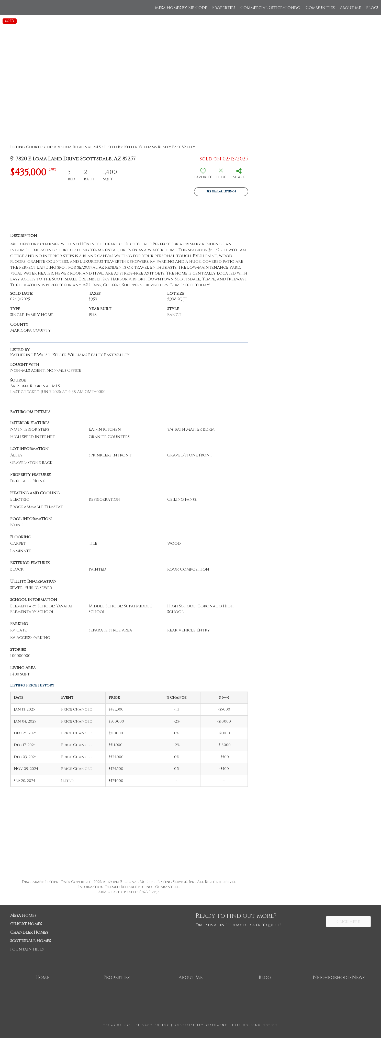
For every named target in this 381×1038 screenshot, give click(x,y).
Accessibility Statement (200, 1025)
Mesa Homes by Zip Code (181, 7)
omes (23, 915)
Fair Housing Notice (255, 1025)
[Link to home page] (6, 7)
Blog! (372, 7)
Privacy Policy (153, 1025)
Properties (223, 7)
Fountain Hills (27, 949)
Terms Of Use (117, 1025)
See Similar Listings (221, 191)
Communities (320, 7)
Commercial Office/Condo (270, 7)
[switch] (203, 175)
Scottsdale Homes (30, 941)
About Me (350, 7)
